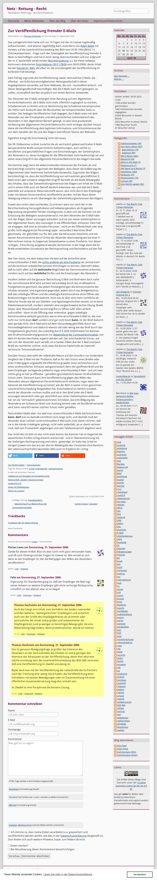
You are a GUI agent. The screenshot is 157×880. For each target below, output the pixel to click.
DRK (119, 520)
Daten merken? (19, 845)
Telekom (121, 686)
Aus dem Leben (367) (131, 146)
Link (17, 568)
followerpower (124, 551)
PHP (119, 633)
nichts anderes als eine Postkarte (61, 262)
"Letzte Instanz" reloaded (85, 503)
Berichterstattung (58, 60)
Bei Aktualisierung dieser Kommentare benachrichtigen (43, 849)
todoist (120, 689)
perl (119, 630)
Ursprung (27, 595)
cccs (119, 489)
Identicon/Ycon (25, 825)
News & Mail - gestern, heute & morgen (25, 479)
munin (120, 617)
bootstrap (122, 476)
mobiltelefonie (124, 614)
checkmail (122, 492)
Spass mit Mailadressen (18, 487)
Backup (121, 464)
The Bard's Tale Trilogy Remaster (129, 206)
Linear (34, 541)
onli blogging (122, 291)
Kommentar (15, 739)
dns (119, 514)
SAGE (120, 651)
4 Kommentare (33, 465)
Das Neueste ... (122, 75)
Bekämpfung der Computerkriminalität (75, 334)
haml (119, 567)
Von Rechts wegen (16, 465)
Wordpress (122, 727)
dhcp (119, 507)
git (118, 558)
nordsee (121, 623)
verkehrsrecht (124, 702)
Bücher (120, 485)
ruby (119, 645)
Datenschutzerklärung (73, 835)
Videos (120, 708)
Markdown (14, 789)
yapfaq (120, 730)
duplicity (121, 529)
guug (119, 561)
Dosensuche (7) (129, 165)
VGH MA (121, 705)
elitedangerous (125, 536)
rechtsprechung (55, 468)
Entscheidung (44, 64)
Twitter (120, 692)
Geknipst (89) (128, 152)
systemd (121, 683)
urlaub (120, 695)
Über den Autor (80, 21)
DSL (119, 526)
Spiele (120, 661)
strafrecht (122, 673)
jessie (120, 589)
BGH (119, 473)
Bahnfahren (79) (130, 149)
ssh (119, 667)
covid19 (121, 495)
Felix (13, 577)
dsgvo (120, 523)
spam (120, 658)
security (121, 655)
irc (118, 586)
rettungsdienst (124, 642)
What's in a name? (16, 490)
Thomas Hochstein (32, 36)
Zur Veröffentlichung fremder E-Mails (42, 30)
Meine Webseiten (34, 21)
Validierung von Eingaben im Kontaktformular (29, 476)
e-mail (31, 468)
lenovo (120, 598)
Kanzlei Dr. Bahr (26, 68)
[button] (20, 455)
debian (120, 504)
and (119, 442)
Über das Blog (57, 21)
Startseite (13, 21)
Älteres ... (119, 79)
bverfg (120, 482)
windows (121, 723)
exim (119, 539)
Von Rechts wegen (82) (132, 184)
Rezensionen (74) (129, 177)
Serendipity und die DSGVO (131, 378)
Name (11, 710)
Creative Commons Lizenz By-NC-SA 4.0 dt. (131, 785)
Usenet (120, 698)
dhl (119, 511)
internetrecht (41, 468)
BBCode (12, 805)
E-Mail (11, 720)
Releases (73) (127, 174)
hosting (121, 573)
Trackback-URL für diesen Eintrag (23, 522)
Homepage (14, 729)
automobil (122, 457)
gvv (119, 564)
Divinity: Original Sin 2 (128, 293)
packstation (123, 626)
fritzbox (121, 554)
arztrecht (121, 454)
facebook (121, 542)
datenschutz (123, 498)
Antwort (24, 568)
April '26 (131, 58)
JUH (119, 592)
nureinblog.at (123, 376)
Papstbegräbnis (35, 500)
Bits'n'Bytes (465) (129, 156)
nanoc (120, 620)
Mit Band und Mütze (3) (133, 168)
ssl (118, 670)
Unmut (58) (126, 181)
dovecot (121, 517)
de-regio (121, 501)
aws (119, 460)
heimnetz (122, 570)
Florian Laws (16, 547)
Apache (121, 451)
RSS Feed (121, 745)
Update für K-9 (14, 483)
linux (119, 601)
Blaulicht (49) (127, 159)
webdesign (122, 717)
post (119, 636)
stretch (120, 676)
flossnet (121, 548)
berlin (120, 470)
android (121, 445)
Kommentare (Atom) (127, 755)
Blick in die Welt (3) (130, 162)
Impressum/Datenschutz (108, 21)
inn (119, 576)
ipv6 (119, 583)
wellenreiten (123, 720)
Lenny (120, 595)
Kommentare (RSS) (126, 752)
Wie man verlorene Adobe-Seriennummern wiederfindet (127, 398)
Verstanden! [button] (140, 874)
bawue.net (122, 467)
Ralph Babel (87, 46)
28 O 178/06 (60, 64)
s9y (119, 648)
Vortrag (121, 711)
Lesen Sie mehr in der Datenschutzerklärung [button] (68, 874)
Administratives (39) (131, 143)
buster (120, 479)
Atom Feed (122, 748)
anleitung (122, 448)
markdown (122, 611)
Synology (121, 680)
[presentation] (31, 816)
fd (118, 545)
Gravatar (13, 825)
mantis (120, 608)
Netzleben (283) (129, 171)
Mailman (121, 604)
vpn (119, 714)
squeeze (121, 664)
